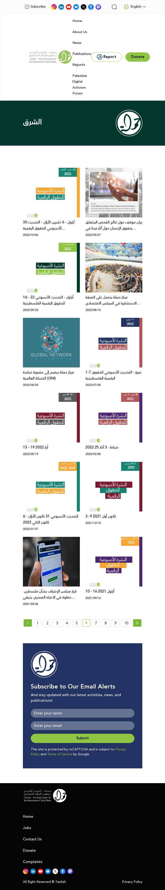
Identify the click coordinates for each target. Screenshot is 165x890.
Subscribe (35, 6)
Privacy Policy (132, 882)
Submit (82, 738)
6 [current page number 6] (87, 623)
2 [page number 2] (47, 622)
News (76, 42)
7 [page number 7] (96, 622)
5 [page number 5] (77, 622)
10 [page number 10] (126, 622)
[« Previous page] (28, 623)
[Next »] (137, 623)
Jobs (27, 828)
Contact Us (32, 839)
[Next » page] (137, 623)
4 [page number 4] (67, 622)
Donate (29, 850)
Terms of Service (59, 754)
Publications (81, 54)
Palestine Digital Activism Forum (79, 84)
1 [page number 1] (38, 622)
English (132, 7)
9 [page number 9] (115, 622)
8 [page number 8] (106, 622)
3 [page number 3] (57, 622)
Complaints (32, 862)
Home (77, 21)
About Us (79, 32)
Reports (78, 64)
